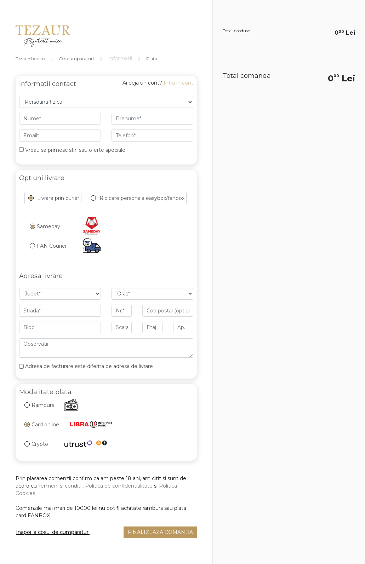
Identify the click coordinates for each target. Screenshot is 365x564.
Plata (151, 58)
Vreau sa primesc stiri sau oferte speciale (72, 150)
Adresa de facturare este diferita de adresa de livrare (89, 366)
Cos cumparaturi (76, 58)
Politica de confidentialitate (119, 486)
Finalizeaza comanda (160, 532)
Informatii (120, 58)
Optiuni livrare (41, 178)
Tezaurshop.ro (30, 58)
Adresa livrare (41, 276)
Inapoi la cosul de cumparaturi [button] (53, 532)
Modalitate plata (45, 392)
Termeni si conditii (60, 486)
